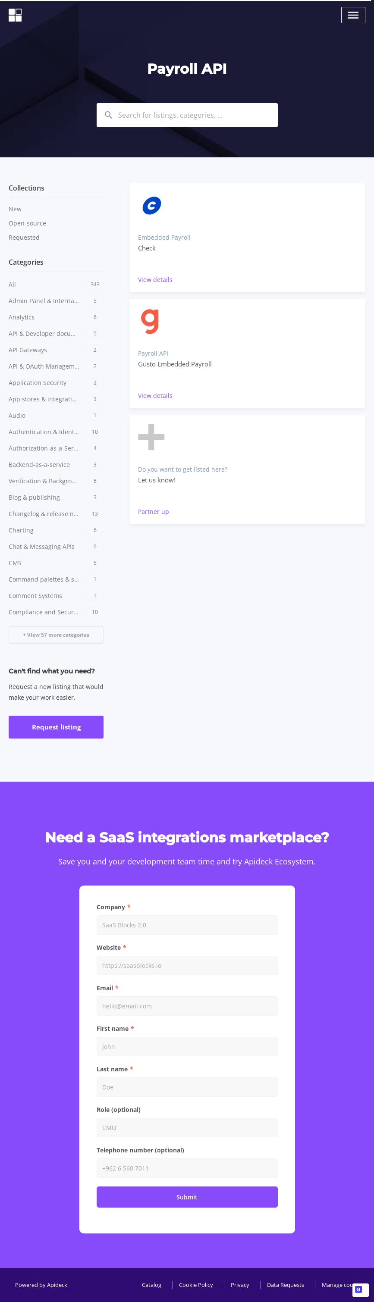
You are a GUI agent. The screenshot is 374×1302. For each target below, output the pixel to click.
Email (105, 988)
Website (109, 947)
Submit (187, 1197)
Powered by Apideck (41, 1285)
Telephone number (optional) (140, 1150)
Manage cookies (342, 1285)
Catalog (151, 1285)
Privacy (240, 1285)
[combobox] (187, 115)
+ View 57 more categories (56, 634)
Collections (26, 188)
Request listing (56, 727)
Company (111, 907)
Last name (112, 1069)
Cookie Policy (196, 1285)
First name (113, 1028)
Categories (26, 262)
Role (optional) (119, 1109)
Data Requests (285, 1285)
